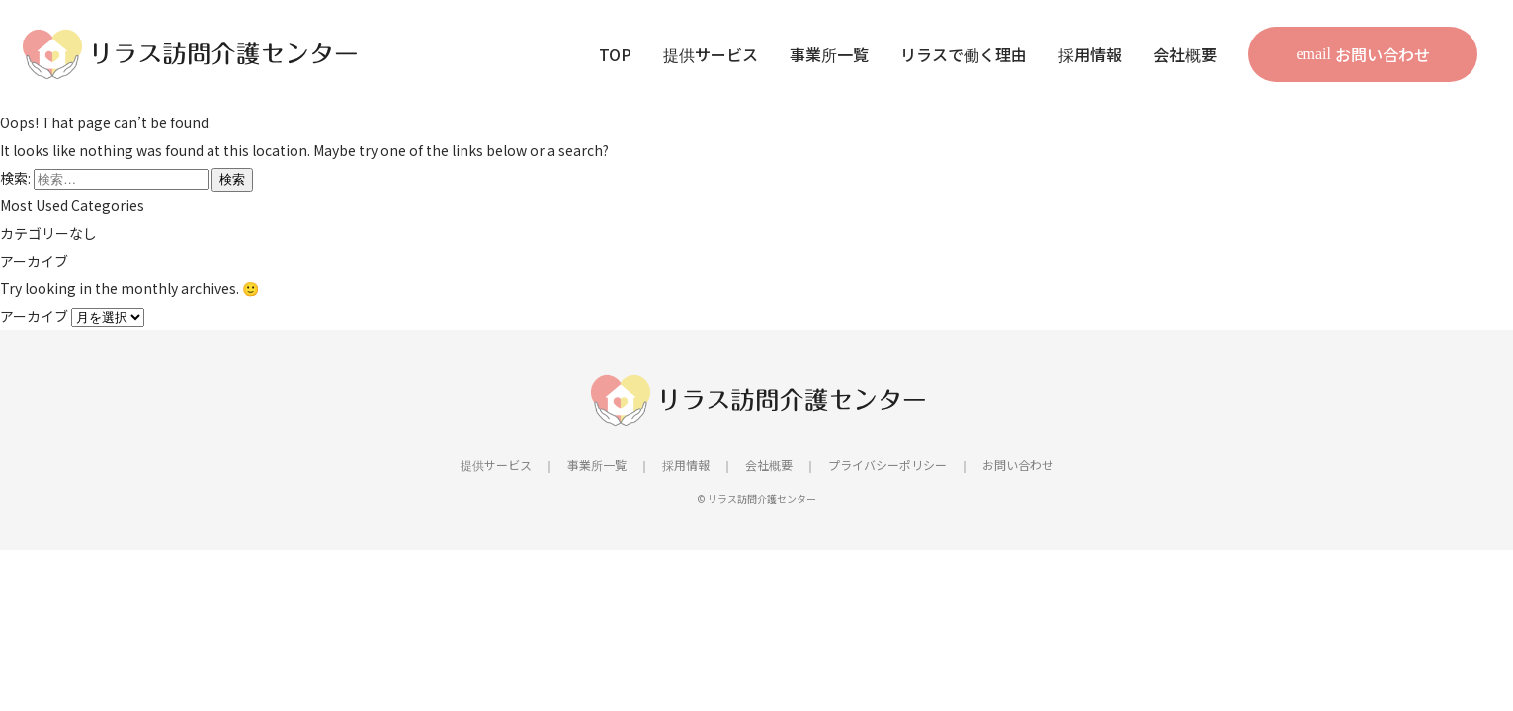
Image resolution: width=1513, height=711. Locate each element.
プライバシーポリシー (887, 464)
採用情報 (1090, 54)
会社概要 (1185, 54)
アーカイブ (34, 316)
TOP (615, 54)
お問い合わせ (1382, 54)
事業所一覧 (829, 54)
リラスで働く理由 (963, 54)
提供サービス (710, 54)
